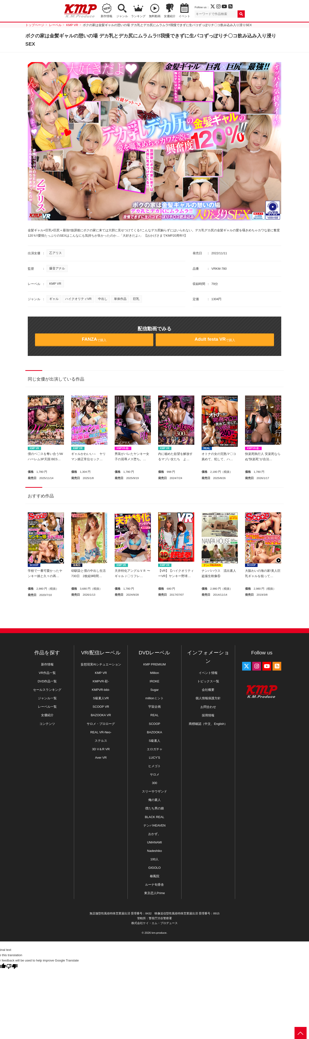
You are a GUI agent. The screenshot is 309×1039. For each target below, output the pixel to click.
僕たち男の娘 (154, 808)
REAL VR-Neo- (101, 732)
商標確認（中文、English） (208, 724)
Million (154, 673)
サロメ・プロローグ (101, 724)
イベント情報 (208, 673)
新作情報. (107, 16)
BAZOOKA (154, 732)
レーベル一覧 (47, 706)
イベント (184, 16)
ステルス (101, 740)
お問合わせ (208, 707)
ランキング (138, 16)
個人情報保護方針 (208, 698)
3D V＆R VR (101, 749)
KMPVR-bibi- (101, 690)
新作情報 (47, 664)
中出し (102, 299)
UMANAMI (154, 842)
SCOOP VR (101, 706)
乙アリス (55, 253)
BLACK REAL (154, 817)
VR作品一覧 (47, 673)
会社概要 (208, 690)
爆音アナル (57, 268)
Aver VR (101, 757)
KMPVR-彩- (123, 448)
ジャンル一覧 (47, 698)
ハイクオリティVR (78, 299)
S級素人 (154, 740)
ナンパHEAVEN (212, 565)
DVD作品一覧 (47, 681)
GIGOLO (154, 867)
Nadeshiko (154, 851)
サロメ (154, 774)
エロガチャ (154, 749)
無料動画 (155, 16)
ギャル (54, 299)
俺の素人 (154, 800)
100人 (154, 859)
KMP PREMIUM (154, 664)
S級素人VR (101, 698)
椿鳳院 (76, 565)
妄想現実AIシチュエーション (101, 664)
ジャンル (122, 16)
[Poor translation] (12, 966)
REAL (207, 448)
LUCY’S (154, 757)
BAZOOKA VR (101, 715)
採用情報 (208, 715)
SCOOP (34, 565)
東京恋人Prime (154, 893)
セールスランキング (47, 690)
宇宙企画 (154, 706)
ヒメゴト (154, 766)
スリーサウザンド (154, 791)
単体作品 (120, 299)
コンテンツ (47, 724)
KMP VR (55, 283)
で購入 (94, 339)
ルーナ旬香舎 (154, 884)
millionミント (154, 698)
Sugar (154, 690)
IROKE (154, 681)
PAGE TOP (301, 1033)
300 (154, 783)
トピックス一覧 (208, 681)
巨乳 (136, 299)
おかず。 (154, 834)
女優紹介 (170, 16)
